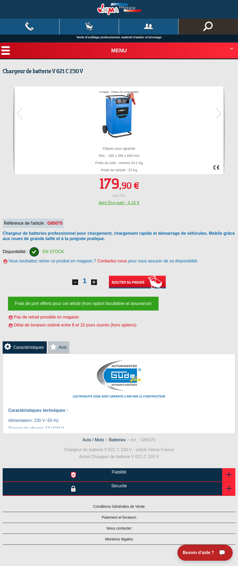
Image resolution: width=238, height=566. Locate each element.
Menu (119, 50)
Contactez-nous (112, 261)
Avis (63, 347)
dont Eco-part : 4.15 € (119, 202)
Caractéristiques (28, 347)
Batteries (117, 440)
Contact (29, 27)
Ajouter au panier (137, 282)
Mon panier (89, 27)
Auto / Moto (93, 440)
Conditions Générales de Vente (119, 506)
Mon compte (148, 27)
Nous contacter (119, 528)
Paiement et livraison (119, 517)
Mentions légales (119, 539)
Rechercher (208, 27)
